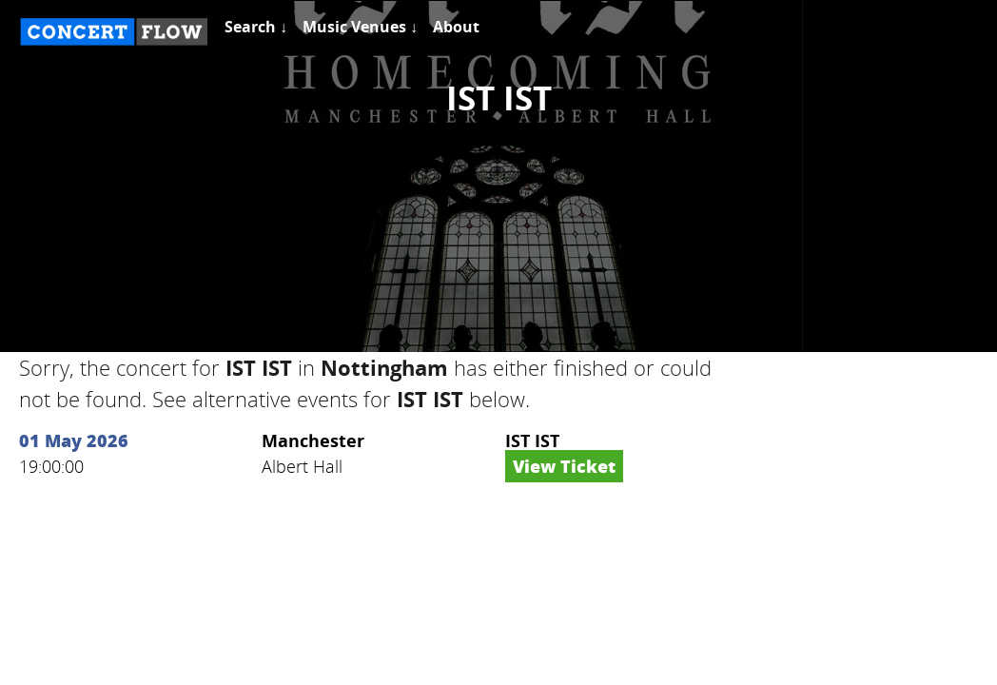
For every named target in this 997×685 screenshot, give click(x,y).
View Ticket (564, 466)
